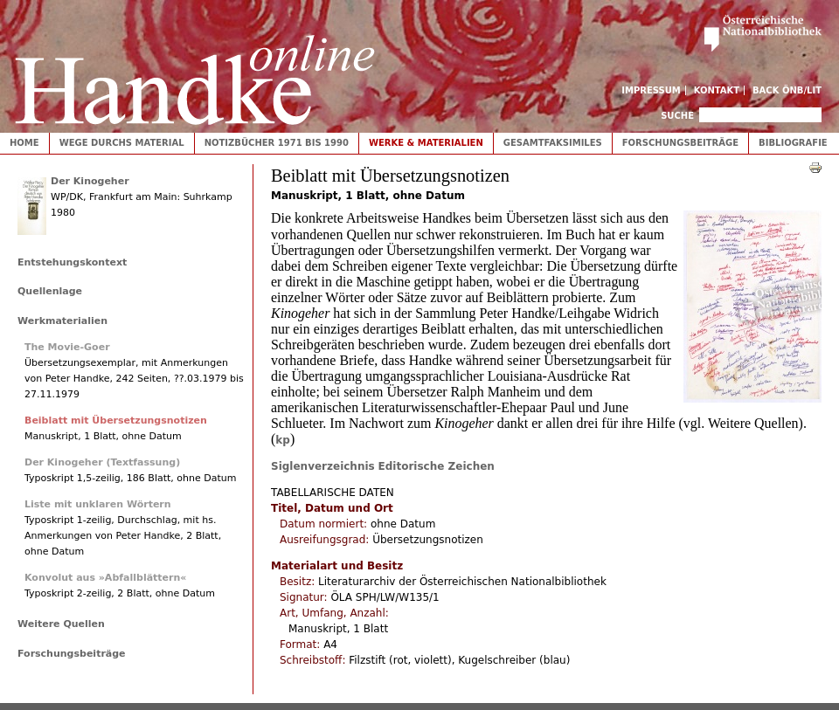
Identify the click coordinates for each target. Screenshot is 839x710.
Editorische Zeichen (436, 466)
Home (24, 143)
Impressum (651, 90)
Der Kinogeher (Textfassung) (102, 462)
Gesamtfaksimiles (552, 143)
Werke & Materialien (426, 143)
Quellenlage (49, 291)
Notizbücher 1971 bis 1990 (277, 143)
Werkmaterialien (62, 321)
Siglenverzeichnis (323, 466)
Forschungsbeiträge (680, 143)
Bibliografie (793, 143)
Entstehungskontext (72, 262)
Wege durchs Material (121, 143)
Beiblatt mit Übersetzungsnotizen (115, 420)
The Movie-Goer (67, 347)
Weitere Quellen (61, 624)
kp (282, 440)
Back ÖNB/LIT (787, 90)
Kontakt (717, 90)
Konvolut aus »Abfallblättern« (105, 577)
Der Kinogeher (90, 181)
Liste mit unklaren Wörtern (97, 504)
